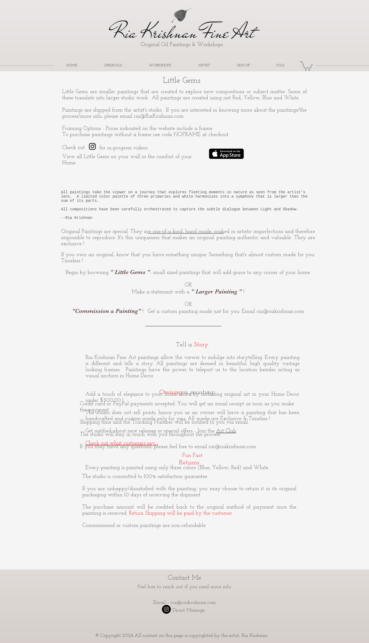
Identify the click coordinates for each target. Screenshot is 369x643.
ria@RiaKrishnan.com (159, 116)
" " (130, 272)
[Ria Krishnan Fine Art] (92, 146)
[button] (306, 65)
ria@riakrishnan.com (280, 311)
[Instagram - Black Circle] (166, 609)
